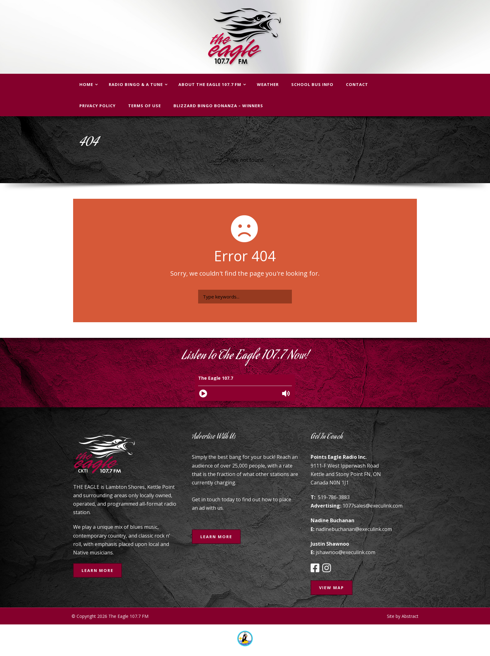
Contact (357, 84)
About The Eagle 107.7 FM (209, 84)
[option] (245, 638)
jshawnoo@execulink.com (345, 552)
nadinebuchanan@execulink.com (354, 529)
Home (86, 84)
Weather (268, 84)
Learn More (97, 570)
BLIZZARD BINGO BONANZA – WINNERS (218, 105)
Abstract (410, 616)
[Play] (203, 393)
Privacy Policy (97, 105)
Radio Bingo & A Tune (136, 84)
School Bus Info (312, 84)
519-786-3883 (334, 497)
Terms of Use (144, 105)
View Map (331, 587)
